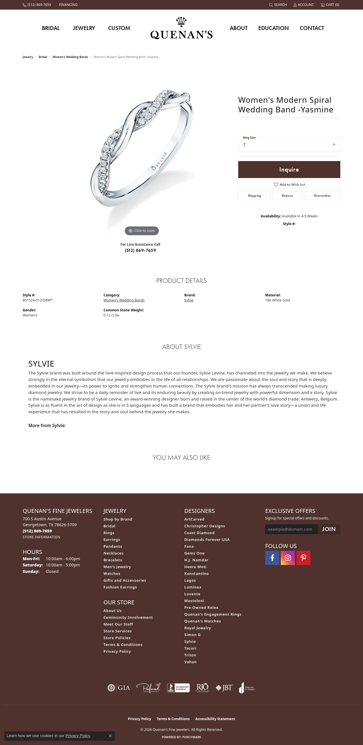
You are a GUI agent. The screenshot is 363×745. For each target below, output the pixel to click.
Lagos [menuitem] (190, 580)
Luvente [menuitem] (192, 593)
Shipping (254, 195)
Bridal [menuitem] (109, 525)
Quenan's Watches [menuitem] (202, 621)
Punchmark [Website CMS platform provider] (191, 737)
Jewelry (84, 28)
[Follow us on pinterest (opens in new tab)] (303, 558)
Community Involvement (128, 617)
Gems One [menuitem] (194, 553)
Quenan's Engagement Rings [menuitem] (213, 614)
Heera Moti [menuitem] (195, 566)
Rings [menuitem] (109, 532)
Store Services (118, 630)
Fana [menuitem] (189, 546)
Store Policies (117, 637)
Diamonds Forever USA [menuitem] (207, 539)
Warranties (322, 195)
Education (273, 28)
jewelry (28, 57)
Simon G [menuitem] (192, 634)
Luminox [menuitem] (193, 587)
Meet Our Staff (118, 624)
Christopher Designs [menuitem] (204, 525)
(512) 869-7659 (140, 250)
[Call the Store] (37, 531)
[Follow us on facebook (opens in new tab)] (272, 558)
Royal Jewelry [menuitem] (197, 627)
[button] (278, 5)
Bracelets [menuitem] (113, 559)
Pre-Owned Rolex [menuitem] (201, 607)
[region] (142, 152)
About (239, 28)
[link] (37, 5)
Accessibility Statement (215, 718)
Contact (312, 28)
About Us (113, 610)
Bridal (51, 28)
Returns (287, 195)
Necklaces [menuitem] (114, 553)
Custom (119, 28)
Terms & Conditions (123, 644)
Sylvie (188, 300)
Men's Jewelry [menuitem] (117, 566)
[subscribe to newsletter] (329, 529)
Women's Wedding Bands (70, 57)
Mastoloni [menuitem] (194, 600)
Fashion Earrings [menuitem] (120, 587)
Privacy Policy (117, 651)
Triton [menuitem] (190, 655)
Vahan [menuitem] (190, 661)
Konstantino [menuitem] (196, 573)
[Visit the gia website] (118, 688)
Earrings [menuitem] (112, 539)
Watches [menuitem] (112, 573)
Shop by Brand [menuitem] (118, 519)
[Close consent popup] (110, 736)
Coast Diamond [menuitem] (199, 532)
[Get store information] (41, 537)
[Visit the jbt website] (224, 688)
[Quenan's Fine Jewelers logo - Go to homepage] (182, 27)
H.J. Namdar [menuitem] (196, 559)
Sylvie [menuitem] (190, 641)
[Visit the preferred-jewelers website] (148, 688)
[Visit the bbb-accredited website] (178, 688)
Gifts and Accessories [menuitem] (125, 580)
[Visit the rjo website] (202, 688)
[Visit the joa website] (247, 688)
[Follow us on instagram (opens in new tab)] (288, 558)
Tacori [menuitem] (190, 648)
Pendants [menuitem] (113, 546)
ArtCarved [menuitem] (194, 519)
